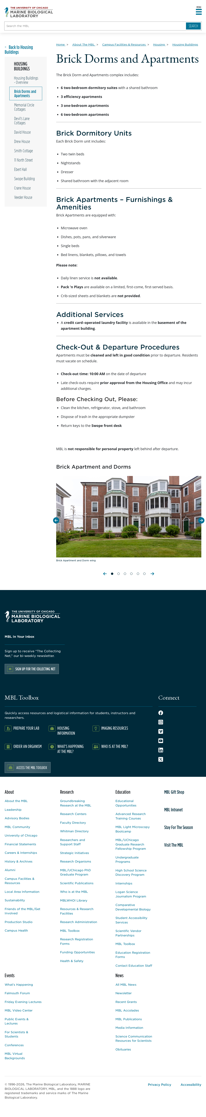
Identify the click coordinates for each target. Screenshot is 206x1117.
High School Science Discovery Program (131, 872)
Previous (105, 573)
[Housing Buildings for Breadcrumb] (185, 44)
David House (22, 132)
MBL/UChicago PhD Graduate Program (75, 872)
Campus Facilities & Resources (19, 881)
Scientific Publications (76, 883)
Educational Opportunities (125, 803)
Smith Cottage (23, 150)
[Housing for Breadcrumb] (159, 44)
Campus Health (16, 930)
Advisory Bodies (17, 818)
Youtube (160, 740)
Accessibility (191, 1084)
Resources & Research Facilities (76, 911)
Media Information (129, 1027)
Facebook (160, 712)
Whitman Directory (74, 831)
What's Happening (19, 984)
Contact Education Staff (133, 965)
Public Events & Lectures (17, 1021)
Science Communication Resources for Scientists (133, 1038)
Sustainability (15, 900)
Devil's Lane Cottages (22, 120)
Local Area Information (22, 891)
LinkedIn (160, 750)
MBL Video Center (18, 1010)
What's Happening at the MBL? (70, 749)
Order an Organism (27, 746)
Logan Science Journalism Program (130, 894)
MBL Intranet (173, 809)
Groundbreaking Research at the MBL (75, 803)
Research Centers (73, 814)
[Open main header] (199, 12)
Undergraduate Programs (127, 859)
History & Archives (18, 861)
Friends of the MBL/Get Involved (22, 911)
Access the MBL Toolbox (31, 767)
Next (152, 573)
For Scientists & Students (16, 1034)
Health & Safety (71, 961)
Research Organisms (75, 861)
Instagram (160, 722)
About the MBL (16, 801)
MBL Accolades (127, 1010)
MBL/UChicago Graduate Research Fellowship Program (130, 844)
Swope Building (24, 178)
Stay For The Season (178, 827)
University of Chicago (21, 835)
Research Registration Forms (76, 941)
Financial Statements (20, 844)
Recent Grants (126, 1002)
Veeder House (23, 197)
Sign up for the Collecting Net (35, 668)
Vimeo (160, 731)
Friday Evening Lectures (23, 1002)
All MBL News (125, 984)
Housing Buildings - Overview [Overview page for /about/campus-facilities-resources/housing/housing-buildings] (26, 80)
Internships (123, 883)
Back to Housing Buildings (19, 50)
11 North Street (23, 160)
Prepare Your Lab (26, 728)
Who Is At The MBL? (114, 746)
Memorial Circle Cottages (24, 107)
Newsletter (123, 993)
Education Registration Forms (132, 955)
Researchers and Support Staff (72, 842)
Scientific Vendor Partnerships (128, 933)
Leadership (13, 809)
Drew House (22, 141)
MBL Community (17, 827)
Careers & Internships (21, 852)
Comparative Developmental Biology (133, 907)
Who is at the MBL (74, 891)
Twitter (160, 759)
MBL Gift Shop (174, 792)
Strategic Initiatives (74, 853)
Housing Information (66, 730)
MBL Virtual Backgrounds (15, 1056)
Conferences (14, 1045)
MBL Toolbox (70, 930)
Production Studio (18, 922)
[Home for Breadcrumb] (60, 44)
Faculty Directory (73, 822)
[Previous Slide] (56, 520)
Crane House (22, 188)
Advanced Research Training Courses (130, 816)
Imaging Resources (114, 728)
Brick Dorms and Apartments (25, 93)
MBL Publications (128, 1019)
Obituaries (123, 1049)
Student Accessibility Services (131, 920)
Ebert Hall (20, 169)
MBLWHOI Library (73, 900)
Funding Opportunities (77, 952)
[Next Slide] (201, 520)
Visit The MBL (173, 845)
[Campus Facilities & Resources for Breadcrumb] (124, 44)
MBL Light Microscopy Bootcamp (132, 829)
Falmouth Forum (17, 993)
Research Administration (78, 922)
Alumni (10, 870)
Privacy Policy (159, 1084)
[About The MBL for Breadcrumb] (83, 44)
